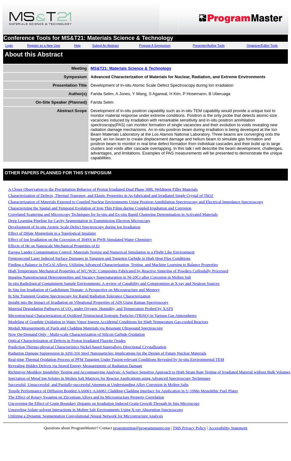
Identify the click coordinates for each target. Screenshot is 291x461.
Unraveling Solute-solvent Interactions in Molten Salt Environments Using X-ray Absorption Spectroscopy (95, 409)
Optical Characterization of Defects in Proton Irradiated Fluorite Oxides (67, 340)
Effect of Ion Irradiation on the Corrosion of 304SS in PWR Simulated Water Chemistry (80, 239)
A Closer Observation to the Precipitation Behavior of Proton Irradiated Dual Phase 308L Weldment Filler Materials (103, 189)
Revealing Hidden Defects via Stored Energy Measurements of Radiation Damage (75, 365)
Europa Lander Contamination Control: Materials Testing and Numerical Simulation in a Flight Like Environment (101, 252)
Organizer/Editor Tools (262, 45)
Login (9, 45)
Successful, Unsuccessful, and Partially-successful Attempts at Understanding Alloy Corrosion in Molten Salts (98, 384)
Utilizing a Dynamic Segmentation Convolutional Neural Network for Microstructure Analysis (85, 416)
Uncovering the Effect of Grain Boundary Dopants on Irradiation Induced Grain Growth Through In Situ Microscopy (104, 403)
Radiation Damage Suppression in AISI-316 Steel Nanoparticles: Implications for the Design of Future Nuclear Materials (107, 353)
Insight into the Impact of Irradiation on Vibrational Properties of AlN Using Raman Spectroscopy (88, 302)
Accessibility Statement (228, 428)
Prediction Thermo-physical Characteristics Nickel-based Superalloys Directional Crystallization (87, 346)
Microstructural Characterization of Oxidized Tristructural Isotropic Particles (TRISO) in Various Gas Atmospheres (102, 315)
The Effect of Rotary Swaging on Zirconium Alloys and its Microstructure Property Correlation (86, 397)
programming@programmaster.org (141, 428)
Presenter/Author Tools (209, 45)
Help (77, 45)
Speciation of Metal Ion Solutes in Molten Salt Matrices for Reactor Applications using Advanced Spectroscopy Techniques (109, 378)
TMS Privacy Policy (189, 428)
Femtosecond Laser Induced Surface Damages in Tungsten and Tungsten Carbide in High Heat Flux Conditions (99, 258)
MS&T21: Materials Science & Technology (131, 68)
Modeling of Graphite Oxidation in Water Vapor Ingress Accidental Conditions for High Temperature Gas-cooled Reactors (108, 321)
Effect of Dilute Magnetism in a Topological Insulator (52, 233)
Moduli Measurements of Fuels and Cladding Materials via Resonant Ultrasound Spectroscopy (85, 328)
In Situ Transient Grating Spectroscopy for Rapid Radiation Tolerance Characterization (79, 296)
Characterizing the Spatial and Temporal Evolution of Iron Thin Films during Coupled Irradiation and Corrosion (99, 208)
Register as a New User (44, 45)
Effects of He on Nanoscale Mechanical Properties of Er (54, 245)
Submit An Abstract (105, 45)
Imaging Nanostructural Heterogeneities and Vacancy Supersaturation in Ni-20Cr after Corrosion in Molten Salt (99, 277)
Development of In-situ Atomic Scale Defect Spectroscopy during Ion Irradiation (74, 227)
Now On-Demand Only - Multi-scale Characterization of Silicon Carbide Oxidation (76, 334)
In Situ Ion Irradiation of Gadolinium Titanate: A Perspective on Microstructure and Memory (84, 289)
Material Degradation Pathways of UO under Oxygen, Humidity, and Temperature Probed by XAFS (90, 308)
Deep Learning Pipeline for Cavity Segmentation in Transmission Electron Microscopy (79, 220)
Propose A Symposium (155, 45)
